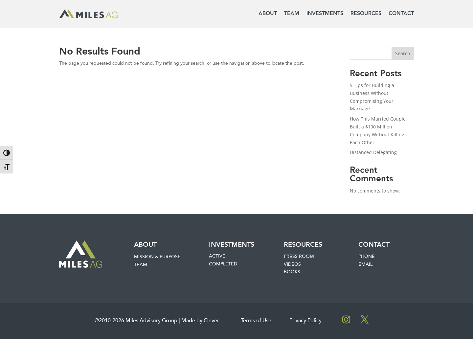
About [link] (268, 14)
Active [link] (217, 256)
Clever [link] (211, 321)
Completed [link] (223, 264)
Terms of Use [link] (256, 321)
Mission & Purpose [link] (157, 256)
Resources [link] (365, 14)
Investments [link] (324, 14)
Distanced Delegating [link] (373, 152)
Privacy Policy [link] (305, 321)
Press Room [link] (299, 256)
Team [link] (291, 14)
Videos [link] (292, 264)
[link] (88, 14)
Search (402, 53)
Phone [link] (366, 256)
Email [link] (365, 264)
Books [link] (292, 272)
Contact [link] (401, 14)
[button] (346, 320)
